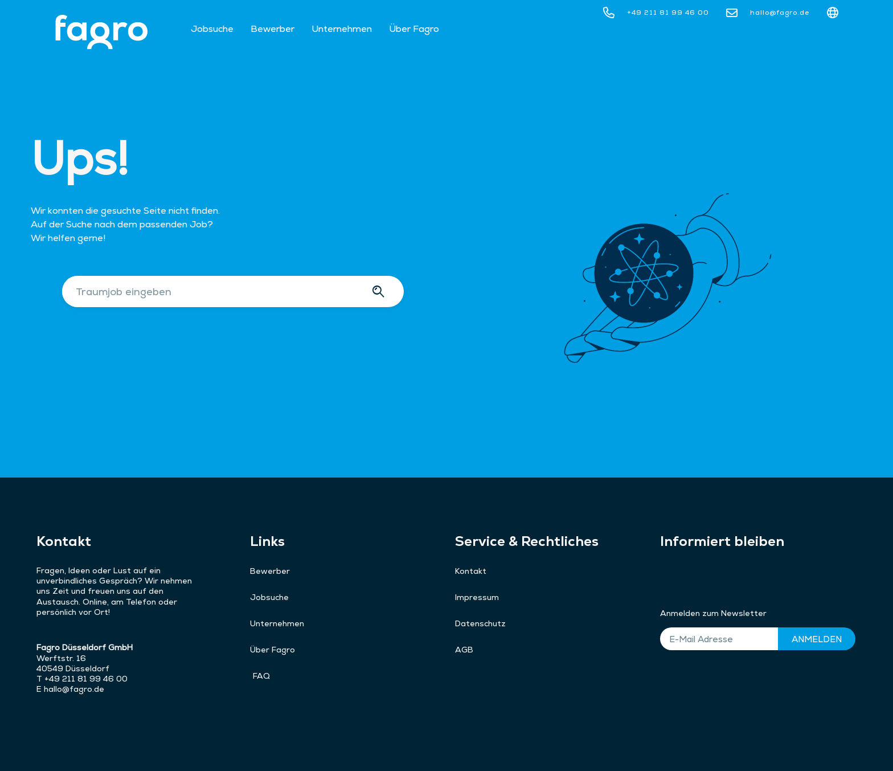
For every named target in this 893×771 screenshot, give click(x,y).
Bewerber (272, 29)
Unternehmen (342, 29)
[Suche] (380, 291)
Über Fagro (414, 29)
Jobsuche (212, 29)
